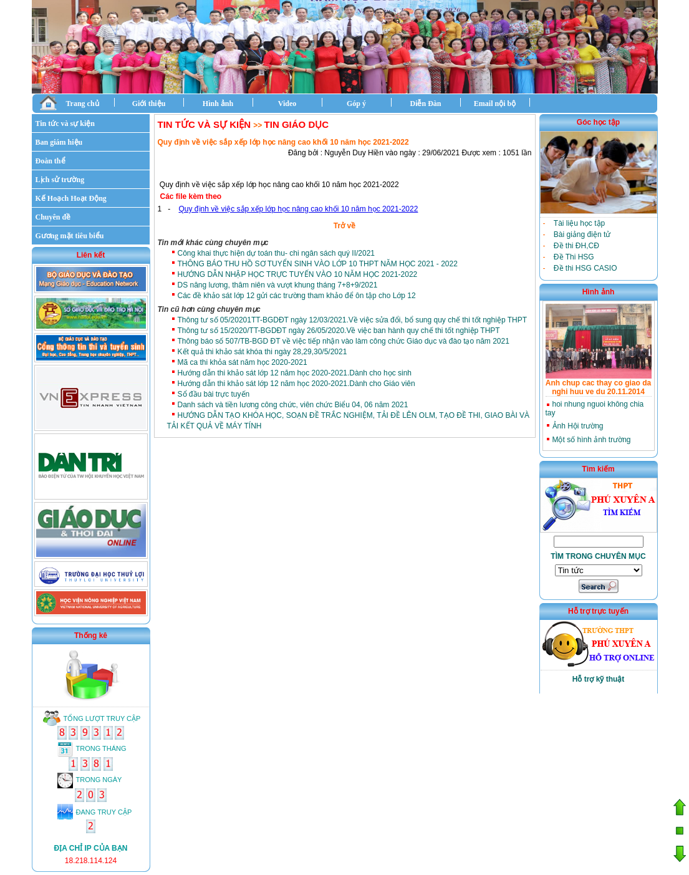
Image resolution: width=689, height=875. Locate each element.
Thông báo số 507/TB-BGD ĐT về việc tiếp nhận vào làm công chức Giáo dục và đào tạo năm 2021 (343, 341)
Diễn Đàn (425, 103)
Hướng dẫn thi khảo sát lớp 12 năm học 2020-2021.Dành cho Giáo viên (296, 383)
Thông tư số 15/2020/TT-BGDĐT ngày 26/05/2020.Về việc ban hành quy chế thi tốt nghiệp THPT (339, 330)
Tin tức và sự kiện (65, 123)
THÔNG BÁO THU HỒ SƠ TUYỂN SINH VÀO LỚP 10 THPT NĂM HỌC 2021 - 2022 (318, 263)
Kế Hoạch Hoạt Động (71, 198)
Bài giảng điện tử (582, 234)
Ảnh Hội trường (578, 426)
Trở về (344, 225)
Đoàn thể (50, 161)
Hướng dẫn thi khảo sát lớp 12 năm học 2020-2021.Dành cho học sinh (295, 373)
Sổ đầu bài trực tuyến (214, 394)
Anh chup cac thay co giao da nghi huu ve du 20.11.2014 (598, 387)
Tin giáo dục (296, 124)
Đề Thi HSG (574, 257)
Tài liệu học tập (579, 223)
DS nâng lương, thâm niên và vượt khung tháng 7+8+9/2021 (278, 285)
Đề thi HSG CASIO (585, 268)
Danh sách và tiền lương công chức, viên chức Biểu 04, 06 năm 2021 (293, 404)
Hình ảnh (218, 103)
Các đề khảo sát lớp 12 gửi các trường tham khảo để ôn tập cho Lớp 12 (297, 295)
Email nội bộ (495, 103)
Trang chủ (69, 102)
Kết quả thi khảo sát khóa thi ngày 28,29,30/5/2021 (262, 351)
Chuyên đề (53, 217)
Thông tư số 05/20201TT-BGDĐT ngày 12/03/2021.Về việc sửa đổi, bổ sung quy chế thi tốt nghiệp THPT (353, 320)
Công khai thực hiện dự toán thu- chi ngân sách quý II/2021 (276, 253)
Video (287, 103)
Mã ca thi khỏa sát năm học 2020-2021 (242, 362)
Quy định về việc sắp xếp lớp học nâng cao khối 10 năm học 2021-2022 (298, 209)
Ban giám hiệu (59, 142)
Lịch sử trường (60, 179)
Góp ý (356, 103)
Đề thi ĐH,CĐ (576, 245)
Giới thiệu (149, 103)
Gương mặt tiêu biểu (70, 235)
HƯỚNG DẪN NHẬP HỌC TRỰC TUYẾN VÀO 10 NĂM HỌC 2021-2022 (298, 274)
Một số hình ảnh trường (591, 439)
